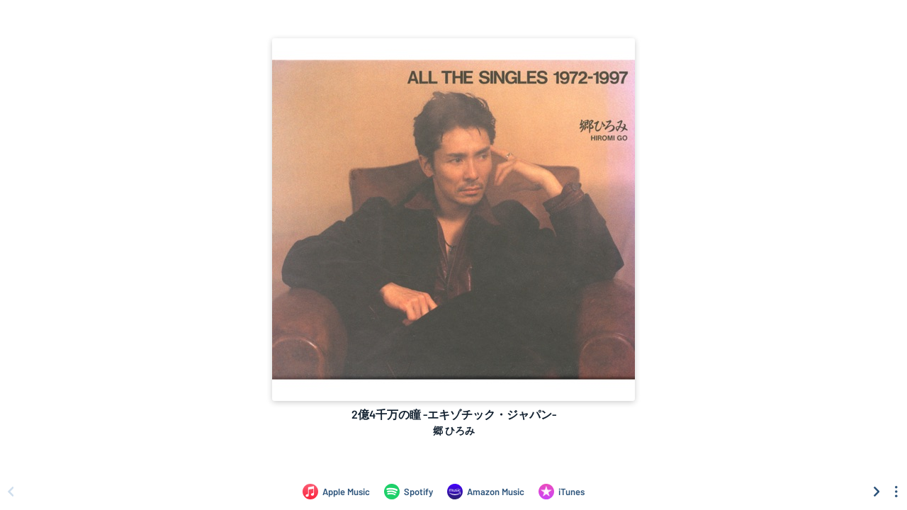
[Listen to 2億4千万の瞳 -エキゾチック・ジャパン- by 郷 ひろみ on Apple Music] (336, 491)
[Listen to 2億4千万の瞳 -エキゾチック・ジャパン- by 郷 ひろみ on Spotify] (408, 491)
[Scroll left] (10, 491)
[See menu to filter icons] (896, 491)
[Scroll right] (876, 491)
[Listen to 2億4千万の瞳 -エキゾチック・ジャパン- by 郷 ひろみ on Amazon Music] (485, 491)
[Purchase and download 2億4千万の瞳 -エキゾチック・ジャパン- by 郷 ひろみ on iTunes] (561, 491)
